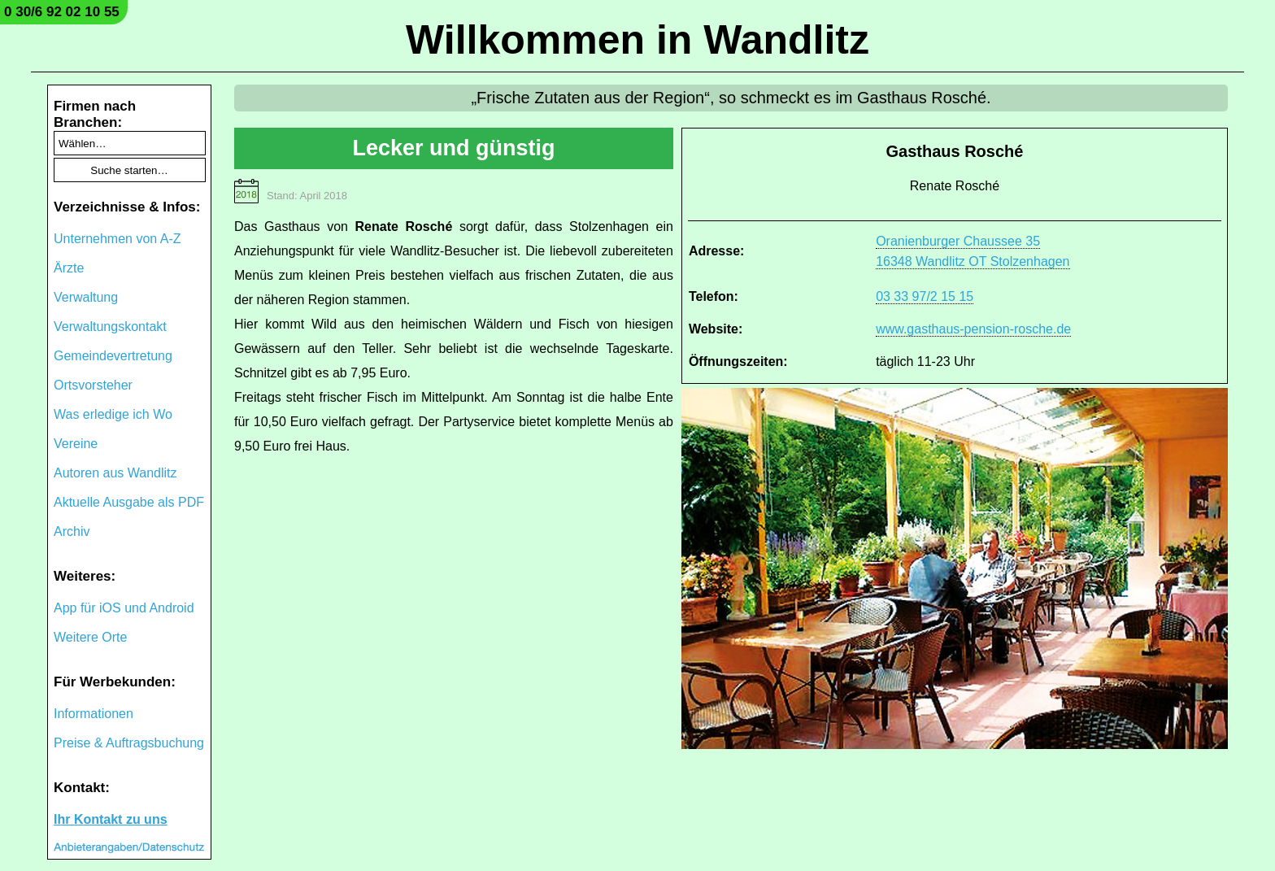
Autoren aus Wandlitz (115, 473)
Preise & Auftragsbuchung (129, 743)
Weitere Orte (90, 637)
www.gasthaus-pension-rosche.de (973, 329)
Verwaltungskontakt (110, 326)
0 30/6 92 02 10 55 (62, 12)
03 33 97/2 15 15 (924, 296)
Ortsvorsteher (93, 385)
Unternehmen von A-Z (117, 239)
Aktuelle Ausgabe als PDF (129, 502)
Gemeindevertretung (113, 356)
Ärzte (69, 268)
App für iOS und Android (124, 608)
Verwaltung (86, 297)
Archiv (71, 531)
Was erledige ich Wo (113, 414)
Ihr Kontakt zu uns (111, 819)
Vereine (76, 444)
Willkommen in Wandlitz (637, 40)
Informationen (93, 714)
